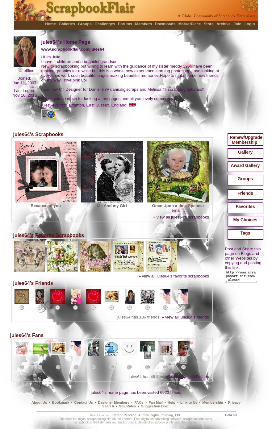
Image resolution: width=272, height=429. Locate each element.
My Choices (245, 219)
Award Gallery (245, 165)
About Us (39, 402)
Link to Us (188, 402)
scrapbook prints (162, 422)
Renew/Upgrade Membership (246, 140)
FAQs (139, 402)
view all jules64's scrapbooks (181, 217)
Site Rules (127, 406)
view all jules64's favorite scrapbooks (174, 276)
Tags (245, 233)
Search (108, 406)
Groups (84, 24)
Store (209, 24)
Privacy (234, 402)
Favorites (245, 206)
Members (143, 24)
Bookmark (60, 402)
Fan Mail (156, 402)
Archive (223, 24)
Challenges (104, 24)
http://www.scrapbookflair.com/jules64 (242, 277)
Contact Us (83, 402)
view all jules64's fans (187, 376)
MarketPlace (189, 24)
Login (250, 24)
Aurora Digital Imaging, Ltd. (159, 415)
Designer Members (113, 402)
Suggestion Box (154, 406)
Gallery (245, 152)
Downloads (165, 24)
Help (171, 402)
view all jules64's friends (185, 317)
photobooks (189, 422)
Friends (245, 193)
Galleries (67, 24)
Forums (125, 24)
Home (50, 24)
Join (238, 24)
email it (178, 210)
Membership (212, 402)
